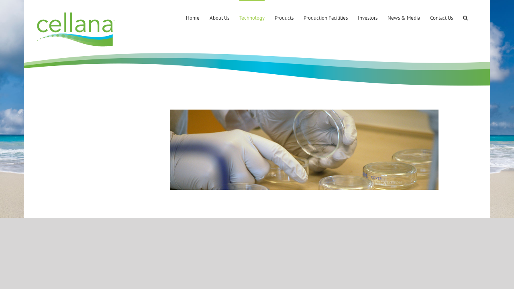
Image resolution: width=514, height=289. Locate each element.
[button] (475, 17)
